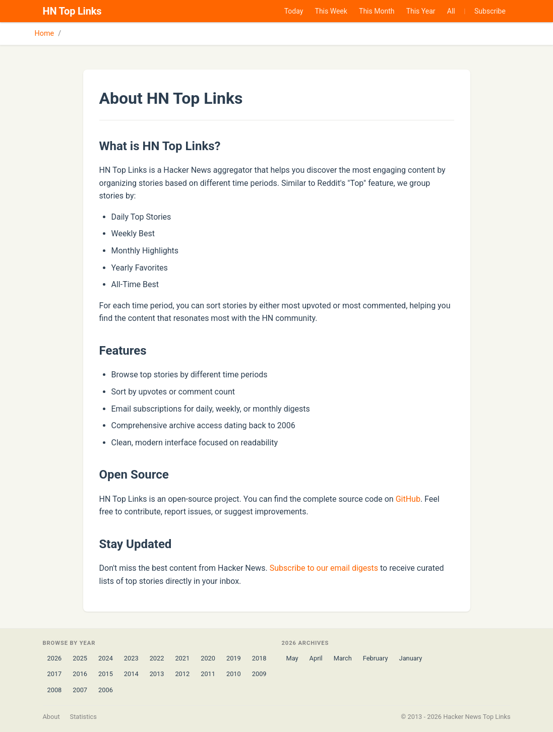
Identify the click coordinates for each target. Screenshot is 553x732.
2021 (182, 658)
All (451, 11)
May (292, 658)
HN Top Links (72, 11)
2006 (105, 690)
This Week (331, 11)
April (316, 658)
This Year (421, 11)
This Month (376, 11)
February (375, 658)
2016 (80, 674)
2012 (182, 674)
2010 (233, 674)
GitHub (408, 499)
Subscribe (490, 11)
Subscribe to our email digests (324, 568)
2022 (157, 658)
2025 (80, 658)
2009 (259, 674)
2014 (131, 674)
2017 (54, 674)
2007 (80, 690)
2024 (105, 658)
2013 (157, 674)
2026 (54, 658)
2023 (131, 658)
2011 (208, 674)
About (51, 716)
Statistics (83, 716)
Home (44, 33)
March (343, 658)
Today (293, 11)
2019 (233, 658)
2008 (54, 690)
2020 (208, 658)
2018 (259, 658)
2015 (105, 674)
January (410, 658)
